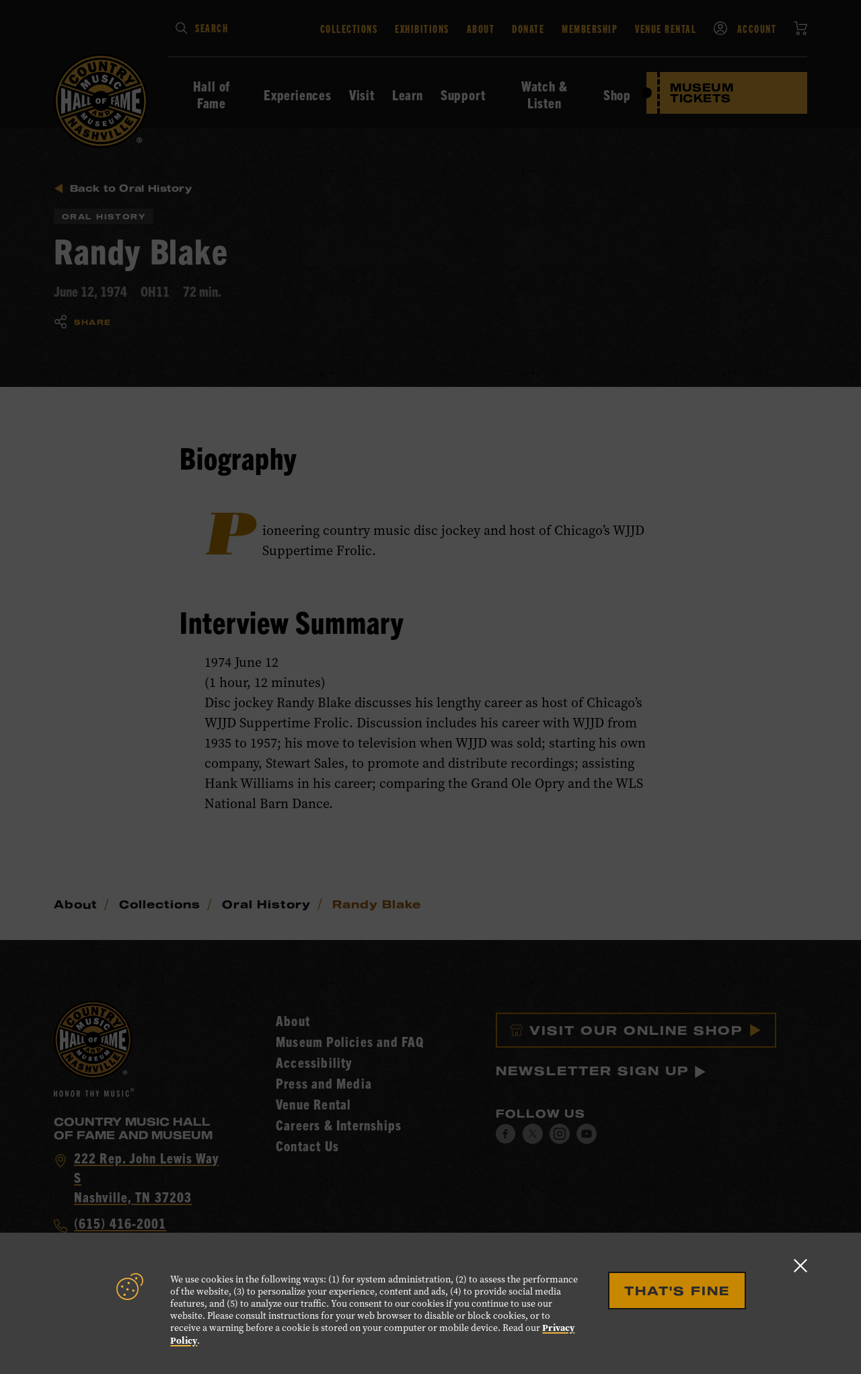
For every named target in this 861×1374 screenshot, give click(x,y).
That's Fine (677, 1290)
